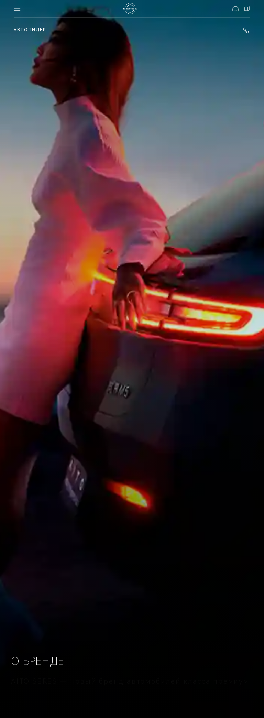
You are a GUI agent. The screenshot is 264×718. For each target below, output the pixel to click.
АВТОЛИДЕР (30, 30)
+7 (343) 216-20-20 (246, 30)
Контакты (246, 8)
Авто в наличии (235, 8)
